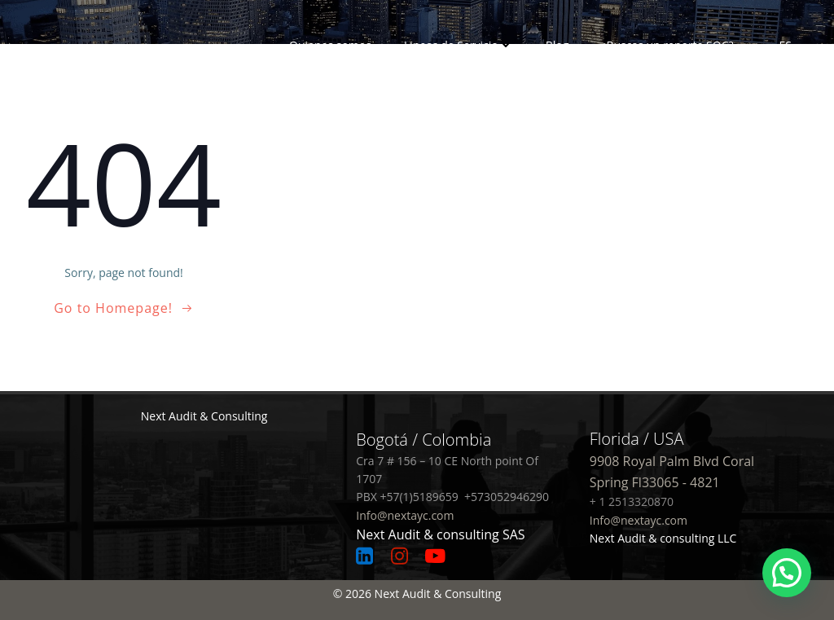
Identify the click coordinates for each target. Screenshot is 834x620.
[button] (786, 572)
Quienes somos (330, 45)
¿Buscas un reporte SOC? (667, 45)
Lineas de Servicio (458, 45)
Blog (557, 45)
